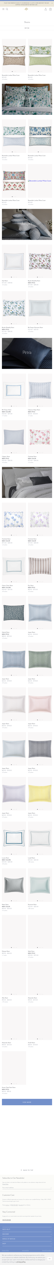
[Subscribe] (51, 1188)
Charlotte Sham (32, 456)
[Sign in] (46, 9)
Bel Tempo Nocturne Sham (35, 327)
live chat (21, 1205)
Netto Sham (5, 904)
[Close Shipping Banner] (52, 3)
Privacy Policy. (5, 1184)
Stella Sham (31, 951)
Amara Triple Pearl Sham (9, 1087)
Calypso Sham (6, 456)
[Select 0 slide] (12, 71)
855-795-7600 (14, 1205)
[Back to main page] (26, 9)
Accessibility (25, 1250)
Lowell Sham (31, 858)
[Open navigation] (27, 1229)
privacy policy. (21, 1262)
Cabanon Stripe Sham (34, 410)
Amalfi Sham (31, 1043)
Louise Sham (5, 858)
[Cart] (50, 9)
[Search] (7, 9)
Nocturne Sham (32, 904)
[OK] (49, 1259)
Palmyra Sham (6, 951)
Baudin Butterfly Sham (34, 281)
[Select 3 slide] (16, 277)
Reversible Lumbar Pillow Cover (10, 75)
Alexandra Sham (32, 998)
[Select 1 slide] (14, 71)
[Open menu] (3, 9)
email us (7, 1205)
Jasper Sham (31, 632)
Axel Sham (5, 281)
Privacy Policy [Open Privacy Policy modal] (5, 1250)
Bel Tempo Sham (6, 410)
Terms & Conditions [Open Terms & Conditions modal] (47, 1250)
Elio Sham (31, 585)
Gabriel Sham (5, 632)
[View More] (27, 1102)
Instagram (6, 1220)
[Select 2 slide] (16, 71)
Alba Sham (5, 998)
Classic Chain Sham (7, 585)
